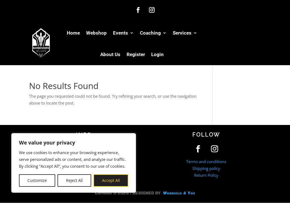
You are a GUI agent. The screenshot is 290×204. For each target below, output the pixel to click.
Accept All (111, 180)
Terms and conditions (206, 161)
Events (120, 33)
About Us (110, 54)
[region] (73, 163)
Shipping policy (206, 168)
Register (136, 54)
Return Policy (206, 175)
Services (182, 33)
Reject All (74, 180)
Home (73, 33)
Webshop (96, 33)
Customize (37, 180)
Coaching (150, 33)
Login (157, 54)
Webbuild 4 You (178, 193)
